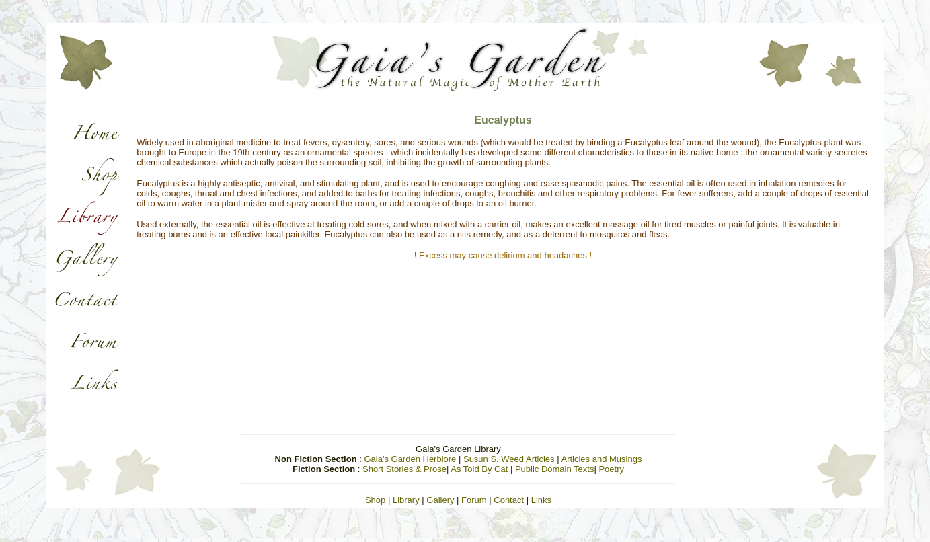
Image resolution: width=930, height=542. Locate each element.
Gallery (440, 500)
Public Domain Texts (554, 469)
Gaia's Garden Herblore (410, 459)
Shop (375, 500)
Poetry (611, 469)
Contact (509, 500)
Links (541, 500)
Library (406, 500)
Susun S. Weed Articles (509, 459)
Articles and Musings (601, 459)
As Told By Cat (479, 469)
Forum (474, 500)
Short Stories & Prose (404, 469)
